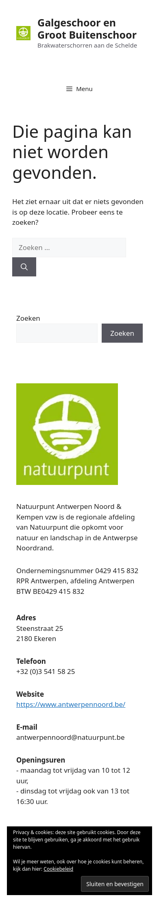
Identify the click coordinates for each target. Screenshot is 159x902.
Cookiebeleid (58, 868)
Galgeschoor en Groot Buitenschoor (87, 28)
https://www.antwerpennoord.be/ (70, 704)
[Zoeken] (24, 267)
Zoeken (28, 318)
